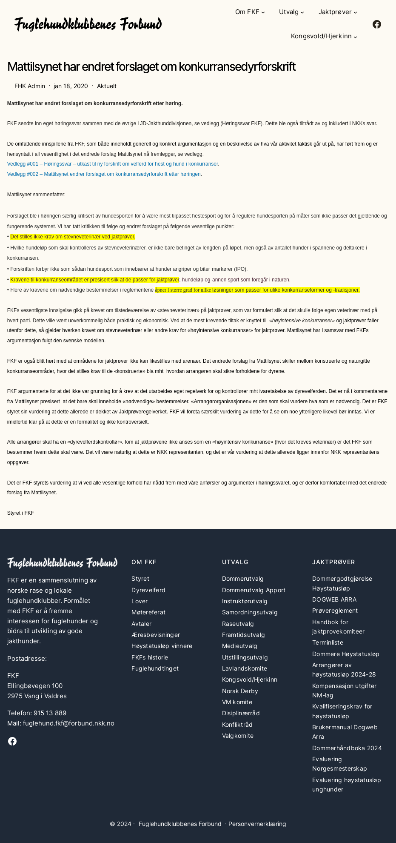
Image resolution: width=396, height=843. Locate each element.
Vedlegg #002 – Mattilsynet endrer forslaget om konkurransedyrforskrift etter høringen (104, 174)
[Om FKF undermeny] (263, 12)
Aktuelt (107, 85)
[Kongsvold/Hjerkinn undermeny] (355, 37)
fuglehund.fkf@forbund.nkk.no (68, 723)
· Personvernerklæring (255, 823)
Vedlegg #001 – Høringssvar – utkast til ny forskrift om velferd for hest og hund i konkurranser (112, 164)
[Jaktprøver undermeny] (355, 12)
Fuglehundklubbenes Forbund (180, 823)
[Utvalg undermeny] (302, 12)
